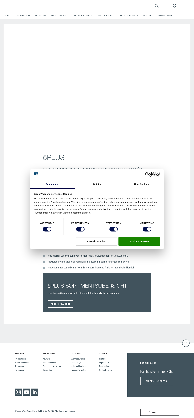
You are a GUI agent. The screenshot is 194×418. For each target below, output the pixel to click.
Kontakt (102, 359)
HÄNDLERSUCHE (106, 15)
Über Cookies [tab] (141, 184)
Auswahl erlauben (96, 241)
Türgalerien (19, 366)
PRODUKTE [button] (41, 15)
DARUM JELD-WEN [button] (82, 15)
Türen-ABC (47, 370)
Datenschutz (104, 366)
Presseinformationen (80, 370)
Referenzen (19, 370)
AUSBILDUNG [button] (165, 15)
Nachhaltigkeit (77, 363)
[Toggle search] (156, 6)
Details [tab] (97, 184)
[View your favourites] (165, 6)
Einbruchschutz (49, 363)
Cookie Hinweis (105, 370)
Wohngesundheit (78, 359)
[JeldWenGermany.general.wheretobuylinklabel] (174, 6)
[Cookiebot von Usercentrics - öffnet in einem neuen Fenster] (147, 174)
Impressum (104, 363)
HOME (7, 15)
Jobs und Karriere (78, 366)
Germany (149, 412)
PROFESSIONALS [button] (129, 15)
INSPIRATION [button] (23, 15)
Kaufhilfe (46, 359)
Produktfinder (20, 359)
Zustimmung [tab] (52, 184)
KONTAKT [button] (148, 15)
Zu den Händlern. (157, 381)
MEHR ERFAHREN (60, 304)
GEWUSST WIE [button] (59, 15)
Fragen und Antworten (52, 366)
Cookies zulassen (139, 241)
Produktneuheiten (22, 363)
